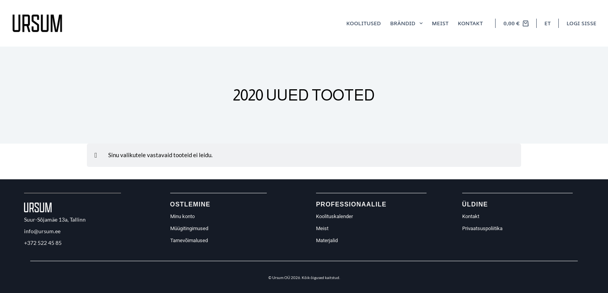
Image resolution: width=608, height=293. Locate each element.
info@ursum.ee (42, 231)
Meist (440, 23)
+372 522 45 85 (43, 242)
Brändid (408, 23)
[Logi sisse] (581, 23)
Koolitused (363, 23)
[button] (547, 23)
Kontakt (470, 23)
